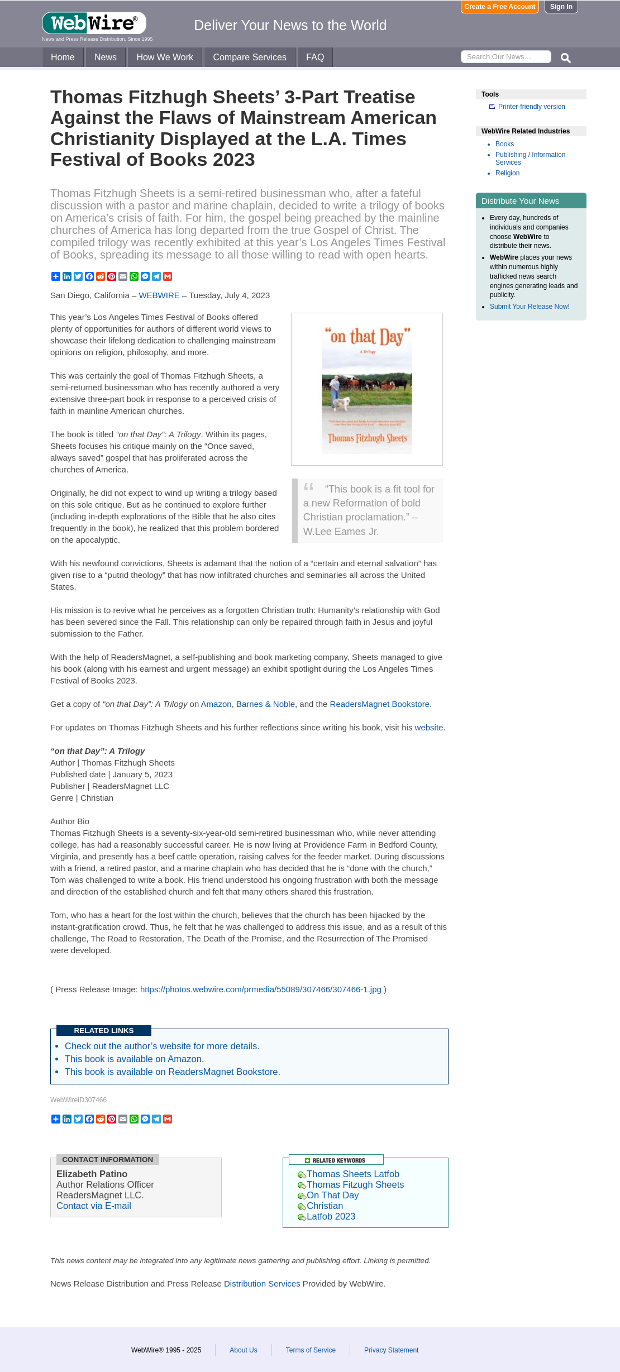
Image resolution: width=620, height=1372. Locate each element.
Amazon (216, 704)
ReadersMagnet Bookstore (380, 704)
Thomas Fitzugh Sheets (351, 1184)
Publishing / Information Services (530, 158)
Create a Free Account (500, 7)
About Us (243, 1350)
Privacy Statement (391, 1350)
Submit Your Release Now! (530, 306)
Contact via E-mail (93, 1206)
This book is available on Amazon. (134, 1059)
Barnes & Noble (265, 704)
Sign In (561, 7)
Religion (507, 173)
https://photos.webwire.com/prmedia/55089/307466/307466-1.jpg (260, 989)
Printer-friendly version (531, 107)
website (429, 727)
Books (504, 144)
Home (63, 57)
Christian (320, 1206)
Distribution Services (262, 1283)
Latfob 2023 (326, 1216)
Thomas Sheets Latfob (348, 1174)
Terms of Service (311, 1350)
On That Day (328, 1195)
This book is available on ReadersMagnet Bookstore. (172, 1072)
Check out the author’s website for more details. (162, 1046)
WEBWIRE (159, 295)
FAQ (315, 57)
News (105, 57)
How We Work (164, 57)
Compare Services (250, 57)
